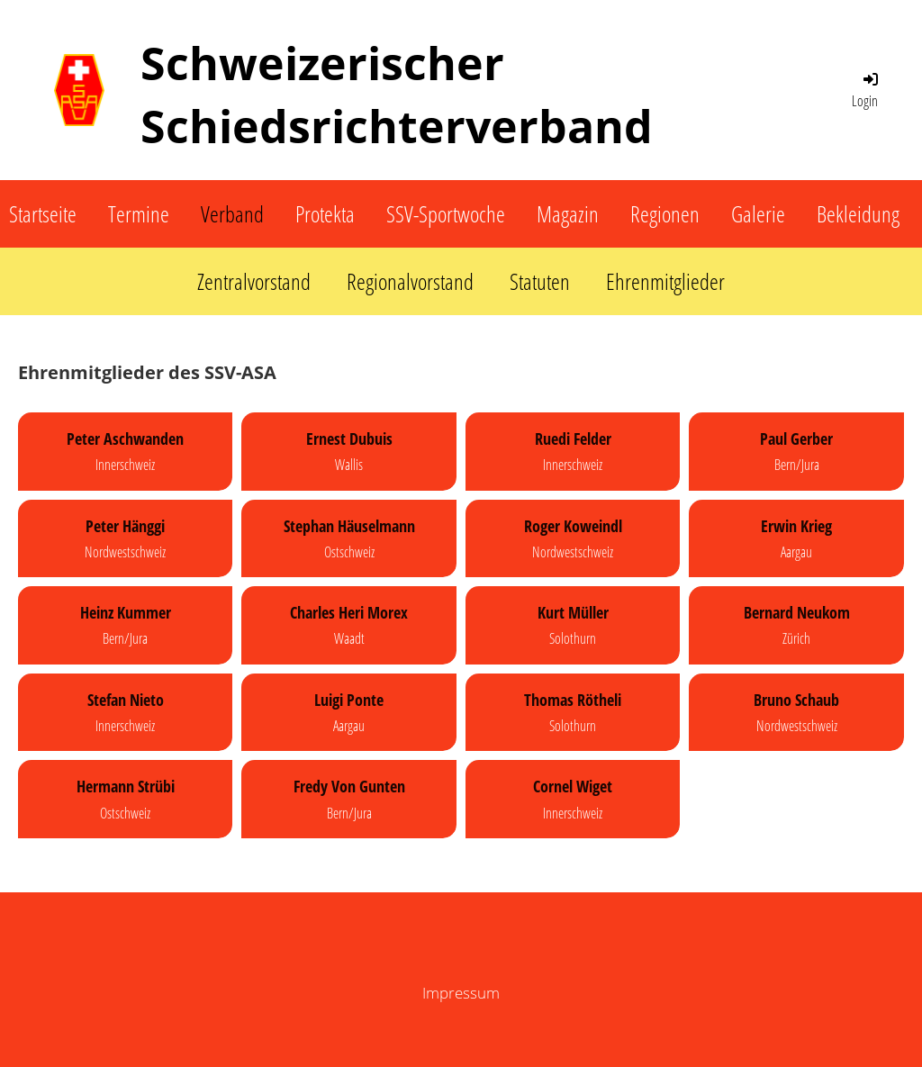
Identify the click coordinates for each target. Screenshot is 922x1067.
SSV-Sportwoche (445, 213)
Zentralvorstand (254, 281)
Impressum (461, 992)
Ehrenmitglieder (665, 281)
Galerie (758, 213)
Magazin (568, 213)
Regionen (665, 213)
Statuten (540, 281)
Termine (138, 213)
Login (866, 90)
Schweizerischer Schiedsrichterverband (396, 94)
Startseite (43, 213)
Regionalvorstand (410, 281)
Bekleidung (858, 213)
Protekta (325, 213)
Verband (232, 213)
